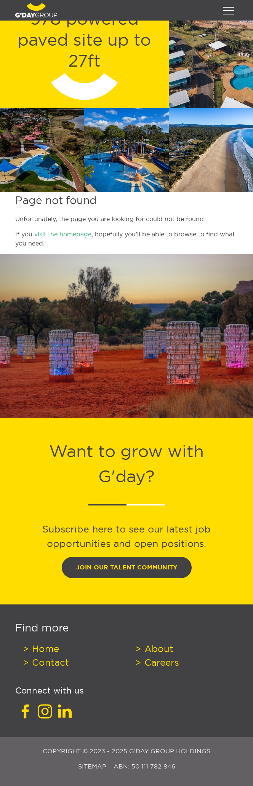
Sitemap (93, 766)
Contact (49, 662)
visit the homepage (62, 234)
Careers (160, 662)
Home (44, 648)
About (157, 648)
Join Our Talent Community (126, 567)
